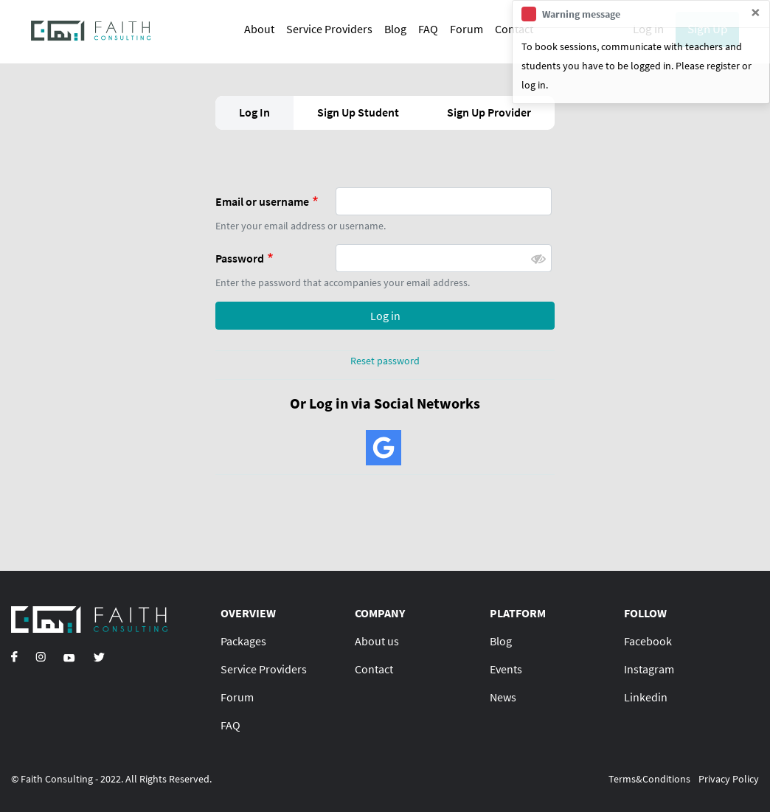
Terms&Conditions (649, 778)
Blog (395, 28)
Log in (385, 315)
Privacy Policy (728, 778)
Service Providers (329, 28)
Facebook (648, 641)
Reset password (385, 360)
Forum (466, 28)
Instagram (649, 669)
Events (506, 669)
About (259, 28)
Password (239, 258)
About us (377, 641)
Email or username (262, 201)
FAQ (428, 28)
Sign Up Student (358, 112)
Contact (374, 669)
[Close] (755, 12)
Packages (243, 641)
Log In (254, 112)
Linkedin (645, 697)
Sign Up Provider (489, 112)
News (503, 697)
